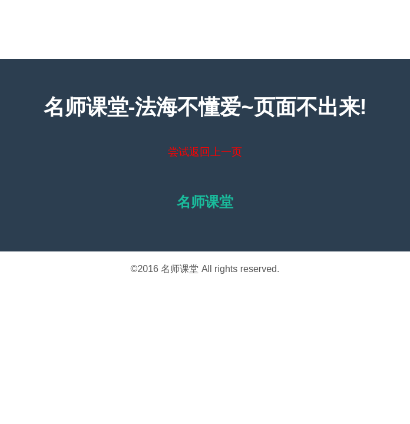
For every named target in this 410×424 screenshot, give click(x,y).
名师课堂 (180, 269)
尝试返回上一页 (205, 152)
